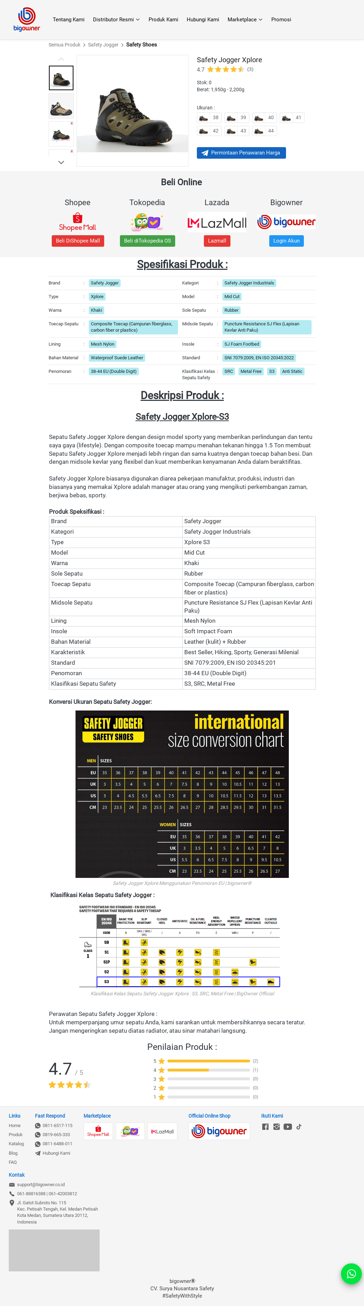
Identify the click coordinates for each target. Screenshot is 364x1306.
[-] (265, 1127)
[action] (351, 1273)
